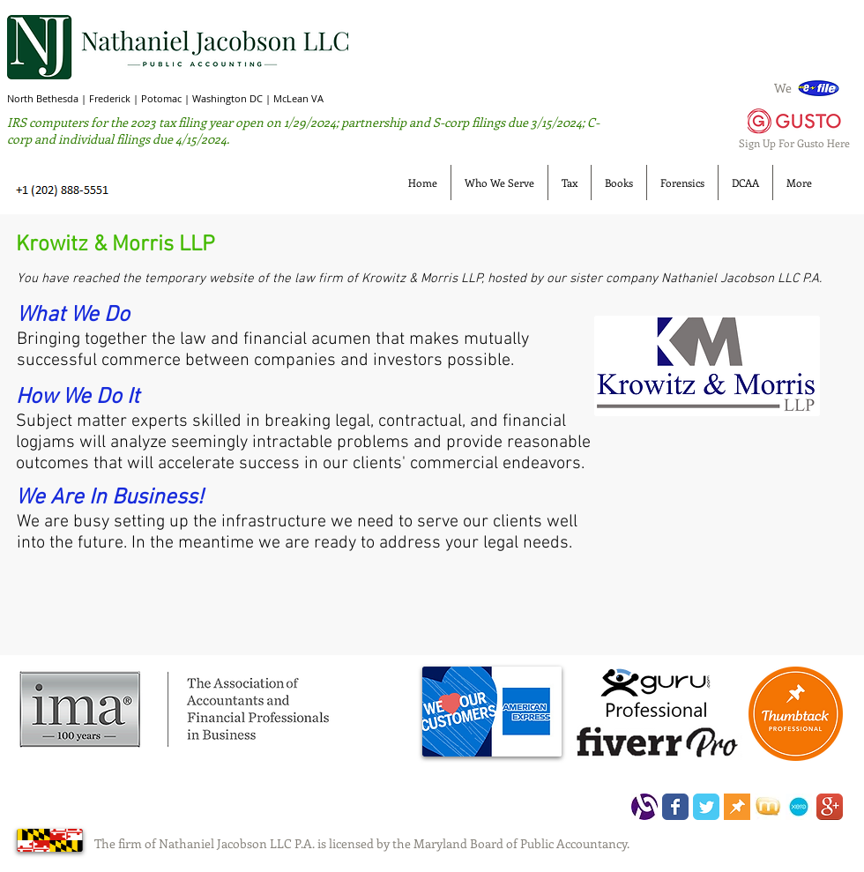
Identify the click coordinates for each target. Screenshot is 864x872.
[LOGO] (644, 807)
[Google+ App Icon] (829, 807)
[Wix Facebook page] (675, 807)
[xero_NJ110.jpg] (799, 807)
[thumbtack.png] (737, 807)
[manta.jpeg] (768, 807)
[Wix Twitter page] (706, 807)
